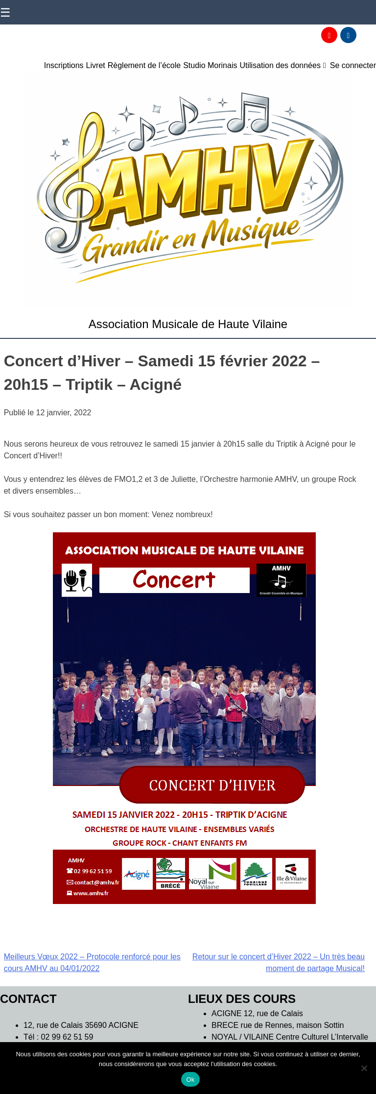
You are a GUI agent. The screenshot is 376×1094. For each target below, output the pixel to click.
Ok (190, 1079)
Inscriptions (64, 65)
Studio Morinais (210, 65)
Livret (95, 65)
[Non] (364, 1068)
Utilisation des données (279, 65)
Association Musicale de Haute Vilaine (188, 324)
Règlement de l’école (144, 65)
